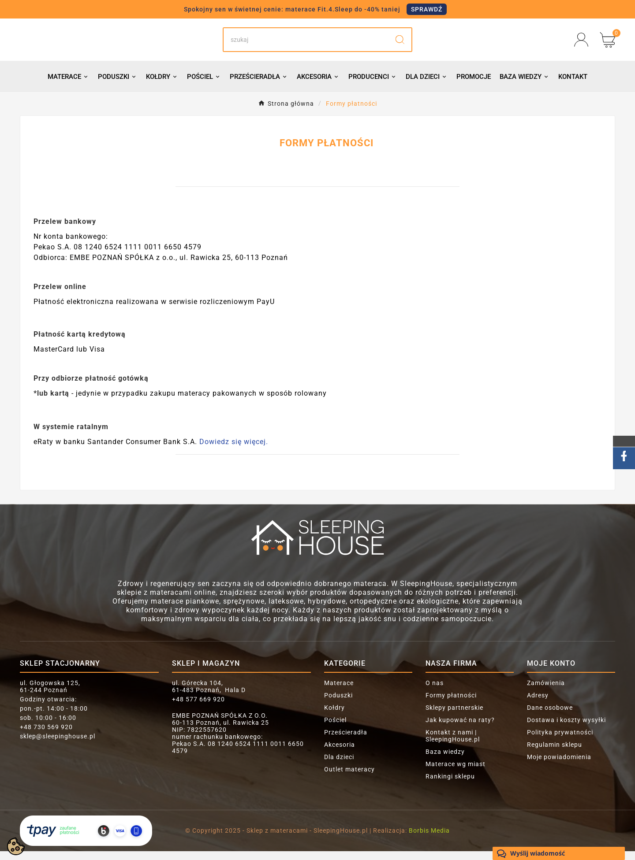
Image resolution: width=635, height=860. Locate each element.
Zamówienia (546, 691)
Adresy (538, 704)
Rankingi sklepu (450, 785)
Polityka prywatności (560, 741)
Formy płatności (451, 704)
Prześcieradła (345, 741)
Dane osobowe (550, 716)
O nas (435, 691)
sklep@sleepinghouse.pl (57, 745)
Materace (339, 691)
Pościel (335, 728)
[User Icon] (583, 44)
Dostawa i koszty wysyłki (566, 728)
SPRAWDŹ (426, 9)
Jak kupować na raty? (460, 728)
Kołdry (334, 716)
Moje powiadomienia (559, 765)
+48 (46, 735)
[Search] (306, 44)
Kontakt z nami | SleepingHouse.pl (453, 745)
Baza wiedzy (445, 760)
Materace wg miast (456, 772)
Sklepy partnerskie (454, 716)
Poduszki (338, 704)
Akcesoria (339, 753)
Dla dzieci (339, 765)
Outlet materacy (349, 778)
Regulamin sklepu (554, 753)
